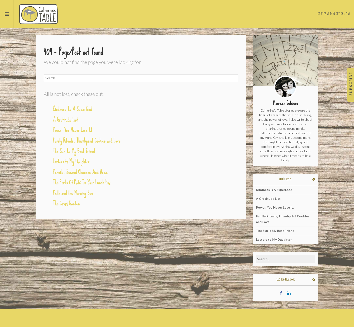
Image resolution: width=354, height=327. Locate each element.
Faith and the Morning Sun (73, 193)
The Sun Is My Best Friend (74, 151)
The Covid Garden (66, 203)
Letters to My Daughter (71, 161)
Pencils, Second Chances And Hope (80, 172)
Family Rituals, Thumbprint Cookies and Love (86, 140)
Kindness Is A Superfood (72, 109)
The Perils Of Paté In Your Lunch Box (81, 182)
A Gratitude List (65, 119)
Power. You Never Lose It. (73, 130)
